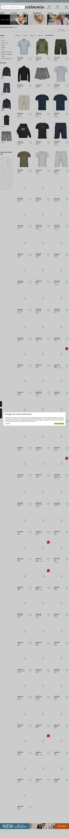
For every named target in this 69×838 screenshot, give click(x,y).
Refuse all (8, 423)
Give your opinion (1, 413)
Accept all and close (59, 423)
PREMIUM (1, 404)
